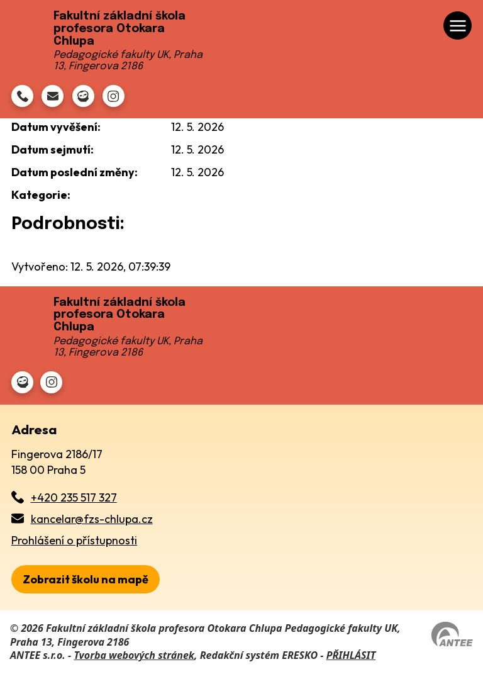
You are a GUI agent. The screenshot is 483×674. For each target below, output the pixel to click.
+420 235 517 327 (74, 497)
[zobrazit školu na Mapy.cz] (85, 579)
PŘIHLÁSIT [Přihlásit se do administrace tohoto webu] (350, 655)
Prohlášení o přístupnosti (74, 540)
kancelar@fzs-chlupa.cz (92, 519)
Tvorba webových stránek (134, 655)
